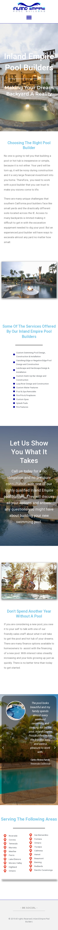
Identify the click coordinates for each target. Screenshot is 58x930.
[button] (29, 17)
